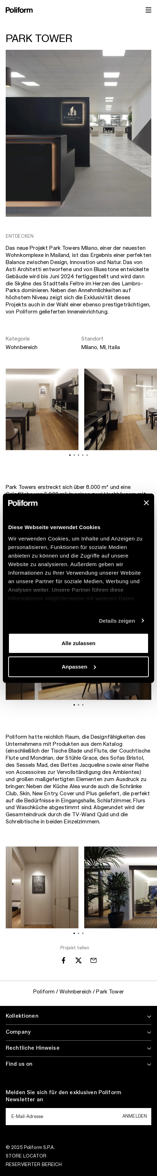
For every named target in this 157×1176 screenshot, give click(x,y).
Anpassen (79, 667)
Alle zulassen (78, 643)
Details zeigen (117, 621)
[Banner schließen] (146, 502)
